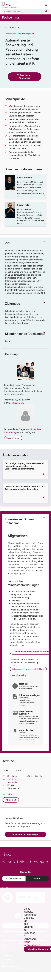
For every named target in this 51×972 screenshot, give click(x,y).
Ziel (7, 243)
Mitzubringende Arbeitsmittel (25, 334)
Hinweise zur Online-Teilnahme (19, 521)
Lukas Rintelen (13, 779)
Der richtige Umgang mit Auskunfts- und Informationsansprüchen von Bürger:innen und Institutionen (24, 466)
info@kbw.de (18, 403)
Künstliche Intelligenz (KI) (25, 34)
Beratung (11, 354)
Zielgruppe (12, 303)
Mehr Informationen (32, 943)
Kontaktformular (13, 438)
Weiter (37, 878)
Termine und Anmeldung (24, 76)
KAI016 (15, 27)
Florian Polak (12, 782)
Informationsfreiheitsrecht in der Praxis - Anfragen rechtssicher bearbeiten (24, 487)
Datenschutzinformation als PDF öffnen (28, 669)
